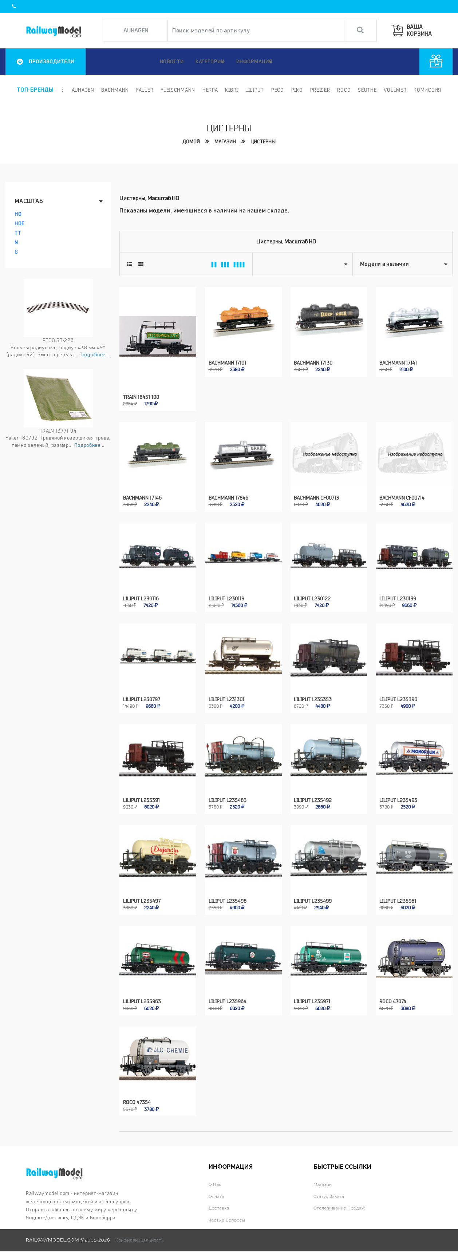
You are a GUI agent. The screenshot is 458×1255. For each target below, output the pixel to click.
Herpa (208, 89)
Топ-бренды (35, 89)
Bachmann (113, 89)
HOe (19, 223)
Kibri (229, 89)
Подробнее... (94, 354)
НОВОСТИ (166, 61)
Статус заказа (330, 1182)
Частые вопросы (229, 1206)
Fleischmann (176, 89)
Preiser (318, 89)
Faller (142, 89)
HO (18, 214)
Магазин (224, 141)
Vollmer (393, 89)
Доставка (220, 1194)
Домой (190, 141)
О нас (216, 1170)
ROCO (342, 89)
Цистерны (263, 141)
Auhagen (81, 89)
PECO (275, 89)
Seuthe (365, 89)
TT (18, 232)
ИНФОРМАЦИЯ (255, 62)
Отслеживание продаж (341, 1194)
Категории (209, 62)
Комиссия (425, 89)
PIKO (295, 89)
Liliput (253, 89)
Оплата (217, 1182)
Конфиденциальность (139, 1226)
